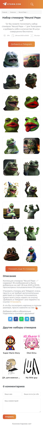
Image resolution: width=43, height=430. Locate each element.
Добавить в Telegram (21, 44)
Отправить (9, 417)
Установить (15, 302)
